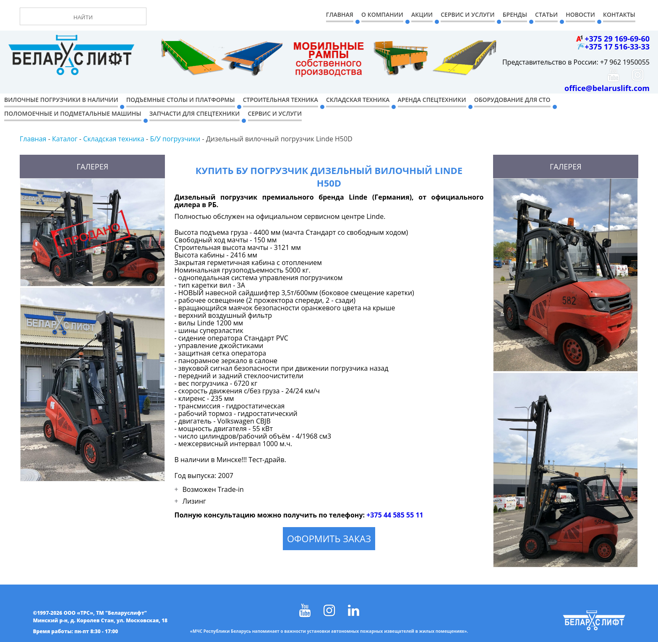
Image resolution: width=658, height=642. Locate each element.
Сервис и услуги (275, 113)
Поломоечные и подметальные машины (72, 113)
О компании (382, 14)
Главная (339, 14)
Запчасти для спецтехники (194, 113)
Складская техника (357, 100)
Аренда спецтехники (432, 100)
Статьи (546, 14)
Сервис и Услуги (467, 14)
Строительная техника (280, 100)
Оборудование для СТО (512, 100)
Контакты (619, 14)
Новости (580, 14)
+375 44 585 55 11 (394, 515)
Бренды (515, 14)
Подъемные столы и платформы (180, 100)
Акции (422, 14)
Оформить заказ (329, 538)
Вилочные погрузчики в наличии (61, 100)
